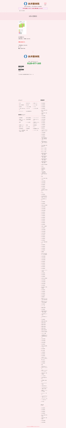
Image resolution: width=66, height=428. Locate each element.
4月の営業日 (43, 246)
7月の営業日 (43, 124)
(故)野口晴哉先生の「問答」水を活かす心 (44, 142)
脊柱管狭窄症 (21, 128)
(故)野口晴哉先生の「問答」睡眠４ (44, 154)
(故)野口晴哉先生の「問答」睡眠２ (44, 159)
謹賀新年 (42, 251)
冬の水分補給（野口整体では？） (44, 146)
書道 (42, 364)
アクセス (34, 106)
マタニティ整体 (43, 333)
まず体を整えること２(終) (44, 314)
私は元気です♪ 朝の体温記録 (44, 287)
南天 (42, 176)
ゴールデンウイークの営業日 (44, 271)
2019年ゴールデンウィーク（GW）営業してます (44, 358)
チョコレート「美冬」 (44, 394)
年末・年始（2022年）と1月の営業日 (44, 254)
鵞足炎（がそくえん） (36, 120)
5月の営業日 (43, 103)
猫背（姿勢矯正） (28, 117)
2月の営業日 (43, 108)
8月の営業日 (43, 122)
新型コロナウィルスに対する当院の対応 (44, 299)
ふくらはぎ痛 (28, 122)
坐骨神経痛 (28, 128)
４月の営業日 (43, 132)
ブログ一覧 (28, 108)
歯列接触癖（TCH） (36, 128)
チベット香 (43, 305)
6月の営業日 (43, 126)
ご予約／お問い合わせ (22, 109)
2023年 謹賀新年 (44, 226)
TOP (19, 10)
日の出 (42, 166)
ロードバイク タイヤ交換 (44, 383)
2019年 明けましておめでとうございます (44, 367)
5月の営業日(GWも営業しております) (44, 196)
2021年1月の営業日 (44, 278)
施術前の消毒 (43, 307)
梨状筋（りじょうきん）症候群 (22, 120)
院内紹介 (20, 106)
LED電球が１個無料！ (44, 381)
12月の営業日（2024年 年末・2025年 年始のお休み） (44, 173)
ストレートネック (36, 117)
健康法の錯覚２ (43, 326)
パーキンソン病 (35, 130)
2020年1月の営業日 (44, 331)
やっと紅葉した (43, 375)
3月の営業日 (43, 106)
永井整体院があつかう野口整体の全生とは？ (44, 336)
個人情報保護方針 (28, 111)
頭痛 (27, 130)
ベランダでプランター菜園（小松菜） (44, 388)
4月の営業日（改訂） (43, 199)
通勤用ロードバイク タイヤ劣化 (44, 391)
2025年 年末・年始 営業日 (44, 113)
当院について (35, 103)
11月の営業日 (43, 117)
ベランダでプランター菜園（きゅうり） (44, 396)
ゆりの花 (42, 401)
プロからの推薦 (28, 106)
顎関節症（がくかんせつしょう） (36, 123)
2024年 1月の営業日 (44, 205)
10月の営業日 (43, 119)
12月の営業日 (43, 115)
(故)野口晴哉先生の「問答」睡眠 (44, 162)
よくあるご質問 (35, 108)
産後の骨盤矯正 (28, 119)
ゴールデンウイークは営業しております (44, 130)
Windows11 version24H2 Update (43, 169)
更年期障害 (20, 117)
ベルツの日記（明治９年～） (44, 179)
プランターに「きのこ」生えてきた (44, 399)
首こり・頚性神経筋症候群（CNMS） (22, 131)
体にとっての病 (43, 151)
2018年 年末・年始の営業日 (44, 373)
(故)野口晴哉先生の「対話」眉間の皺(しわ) (44, 138)
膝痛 (20, 122)
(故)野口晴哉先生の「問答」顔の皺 (44, 311)
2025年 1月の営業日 (44, 164)
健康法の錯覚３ (43, 324)
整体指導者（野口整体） (44, 190)
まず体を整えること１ (44, 317)
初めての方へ (28, 103)
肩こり (34, 126)
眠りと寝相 (43, 350)
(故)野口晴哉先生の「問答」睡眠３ (44, 157)
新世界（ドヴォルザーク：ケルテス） (44, 371)
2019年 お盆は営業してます (44, 346)
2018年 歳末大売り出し (44, 378)
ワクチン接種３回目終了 (44, 242)
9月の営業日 (43, 184)
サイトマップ (21, 111)
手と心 (42, 192)
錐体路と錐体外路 (44, 329)
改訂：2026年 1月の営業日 (44, 111)
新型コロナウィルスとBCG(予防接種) (44, 302)
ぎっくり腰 (28, 126)
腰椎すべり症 (21, 126)
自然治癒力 (43, 296)
